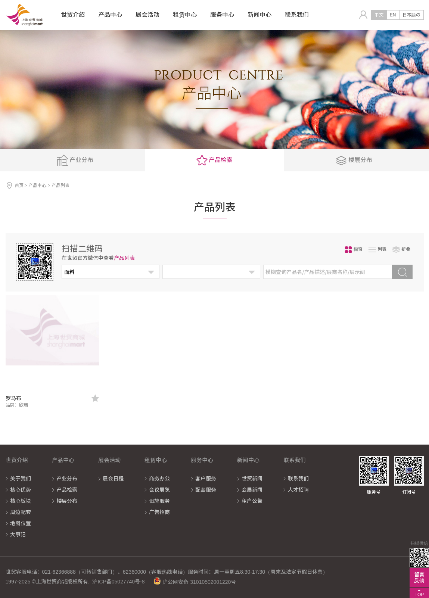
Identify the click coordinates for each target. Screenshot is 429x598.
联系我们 (298, 479)
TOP (419, 594)
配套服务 (205, 490)
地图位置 (20, 523)
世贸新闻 (252, 479)
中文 (378, 15)
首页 (19, 185)
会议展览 (159, 490)
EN (393, 15)
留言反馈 (419, 577)
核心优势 (20, 490)
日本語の (411, 15)
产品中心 (37, 185)
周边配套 (20, 512)
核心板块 (20, 501)
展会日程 (113, 479)
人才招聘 (298, 490)
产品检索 (66, 490)
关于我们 (20, 479)
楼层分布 (66, 501)
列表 (377, 249)
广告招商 (159, 512)
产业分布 (66, 479)
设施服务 (159, 501)
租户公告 (252, 501)
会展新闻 (252, 490)
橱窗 (354, 249)
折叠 (401, 249)
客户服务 (205, 479)
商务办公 (159, 479)
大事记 (18, 535)
